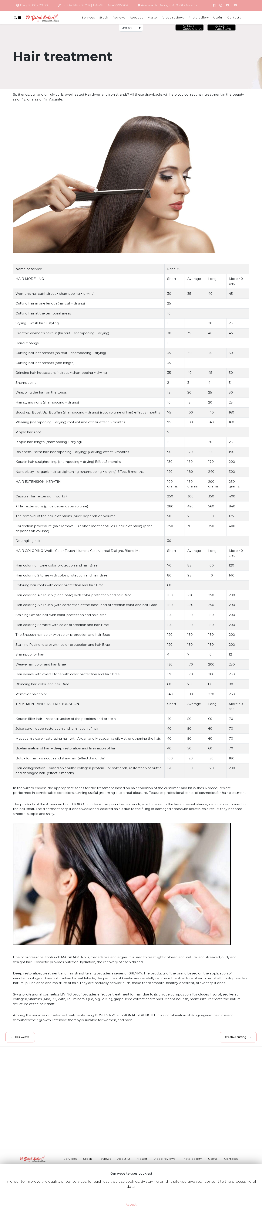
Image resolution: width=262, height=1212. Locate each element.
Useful (218, 17)
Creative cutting (235, 1037)
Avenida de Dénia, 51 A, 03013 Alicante (168, 5)
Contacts (234, 17)
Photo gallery (198, 17)
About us (136, 17)
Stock (103, 17)
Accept (131, 1204)
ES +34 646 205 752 (75, 5)
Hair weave (22, 1037)
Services (88, 17)
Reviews (119, 17)
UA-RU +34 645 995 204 (110, 5)
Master (153, 17)
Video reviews (173, 17)
